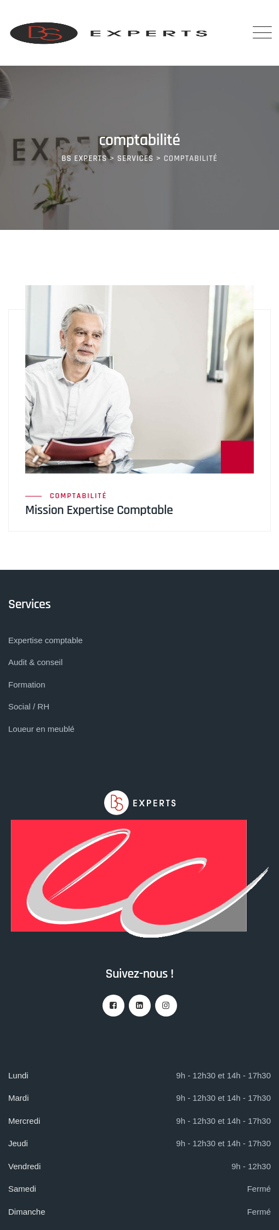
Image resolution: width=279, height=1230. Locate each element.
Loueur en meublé (41, 729)
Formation (26, 684)
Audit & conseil (35, 662)
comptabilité (78, 496)
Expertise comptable (45, 640)
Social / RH (28, 706)
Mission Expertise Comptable (99, 510)
